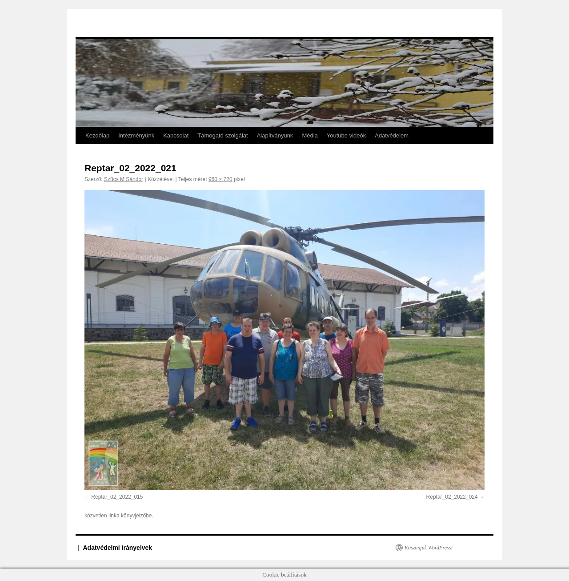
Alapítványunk (275, 135)
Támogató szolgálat (222, 135)
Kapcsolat (175, 135)
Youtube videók (346, 135)
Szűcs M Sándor (123, 179)
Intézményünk (136, 135)
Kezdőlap (97, 135)
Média (309, 135)
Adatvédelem (392, 135)
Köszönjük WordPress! (429, 548)
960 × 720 (220, 179)
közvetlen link (100, 515)
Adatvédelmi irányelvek (117, 547)
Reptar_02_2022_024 (452, 497)
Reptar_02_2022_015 (117, 497)
